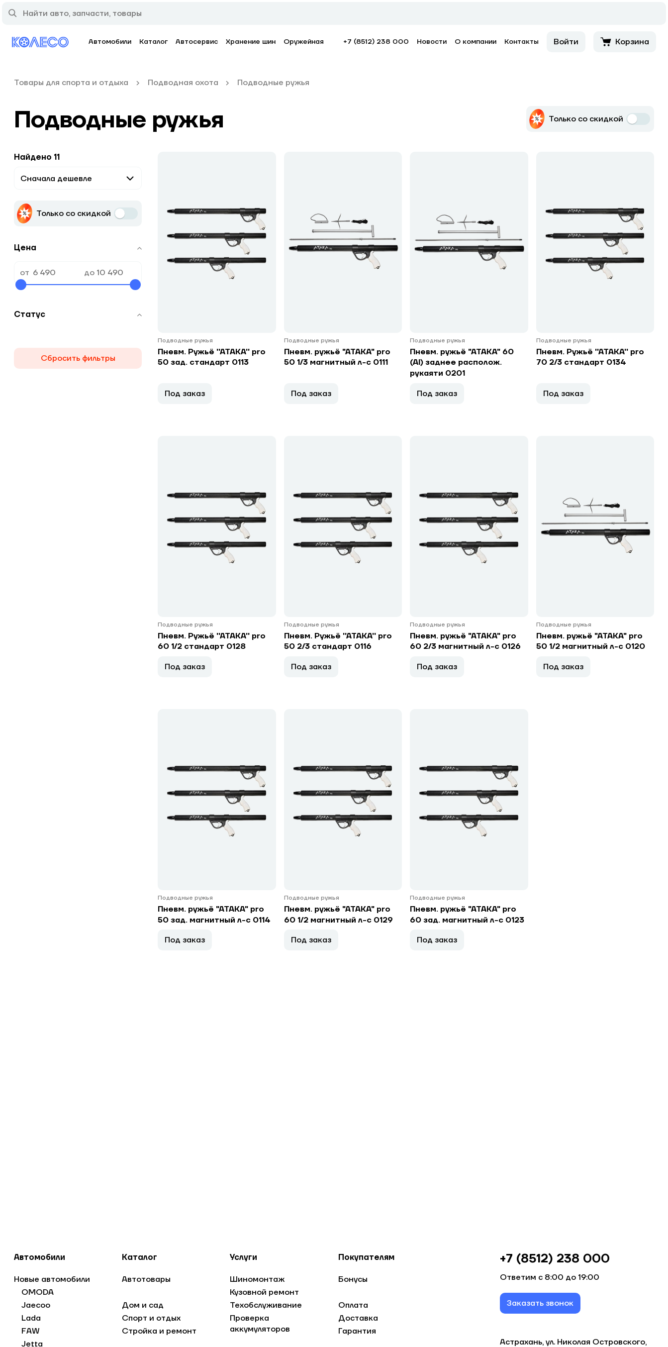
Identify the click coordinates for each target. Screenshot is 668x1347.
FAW (30, 1331)
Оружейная (304, 41)
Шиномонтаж (257, 1279)
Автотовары (146, 1279)
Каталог (153, 41)
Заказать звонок (540, 1303)
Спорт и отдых (151, 1318)
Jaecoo (35, 1305)
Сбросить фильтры (78, 358)
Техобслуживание (266, 1305)
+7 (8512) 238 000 (376, 41)
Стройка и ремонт (159, 1331)
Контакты (521, 41)
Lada (31, 1318)
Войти (566, 42)
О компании (475, 41)
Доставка (358, 1318)
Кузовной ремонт (264, 1292)
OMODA (37, 1292)
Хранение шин (251, 41)
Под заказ (185, 394)
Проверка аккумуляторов (260, 1323)
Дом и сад (143, 1305)
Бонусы (353, 1279)
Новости (432, 41)
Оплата (353, 1305)
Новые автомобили (52, 1279)
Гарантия (357, 1331)
